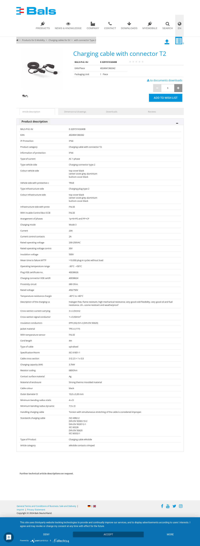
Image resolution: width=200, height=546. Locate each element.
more (170, 534)
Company (93, 28)
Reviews (152, 111)
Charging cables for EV (59, 40)
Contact (110, 28)
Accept (108, 534)
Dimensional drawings (75, 111)
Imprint (20, 509)
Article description (31, 111)
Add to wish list (165, 98)
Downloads (129, 28)
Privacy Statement (36, 509)
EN (179, 28)
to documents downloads (164, 80)
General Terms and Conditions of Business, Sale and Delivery (46, 506)
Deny (46, 534)
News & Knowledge (68, 28)
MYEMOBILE (149, 28)
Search (167, 28)
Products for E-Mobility (33, 40)
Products (43, 28)
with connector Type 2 (85, 40)
